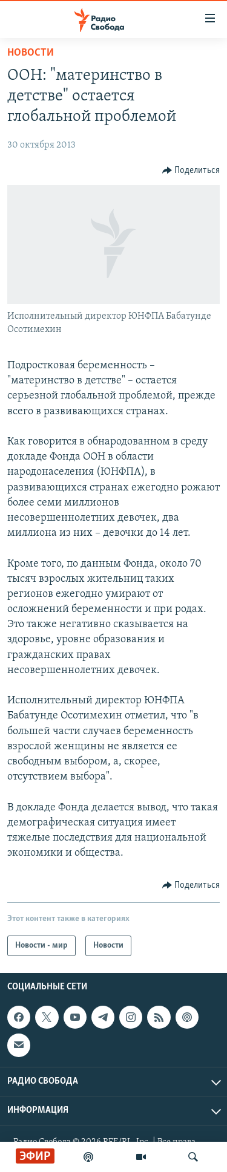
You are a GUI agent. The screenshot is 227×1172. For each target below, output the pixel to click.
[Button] (191, 170)
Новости (30, 53)
